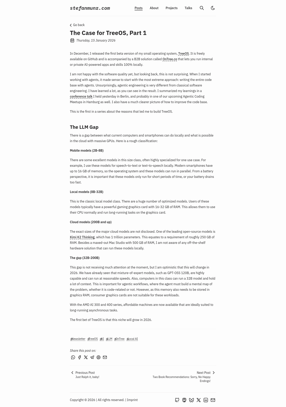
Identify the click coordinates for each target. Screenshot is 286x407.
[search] (202, 8)
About (154, 8)
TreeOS (183, 53)
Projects (172, 8)
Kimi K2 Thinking (82, 237)
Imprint (132, 400)
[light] (213, 8)
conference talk (81, 96)
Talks (188, 8)
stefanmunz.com (90, 8)
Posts (139, 8)
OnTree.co (169, 59)
